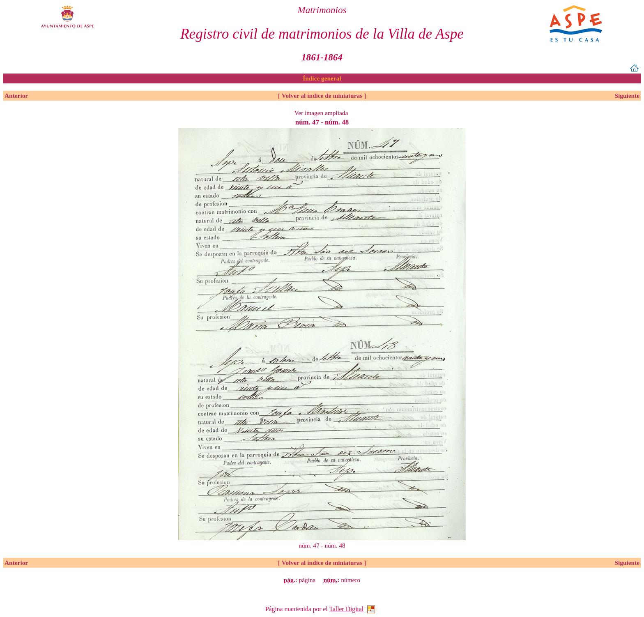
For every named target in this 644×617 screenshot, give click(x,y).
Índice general (322, 78)
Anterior (16, 95)
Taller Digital (346, 608)
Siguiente (626, 95)
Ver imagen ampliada (321, 112)
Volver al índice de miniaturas (322, 95)
